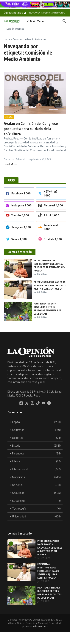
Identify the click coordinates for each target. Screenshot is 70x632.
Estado (9, 116)
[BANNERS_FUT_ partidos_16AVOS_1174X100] (35, 4)
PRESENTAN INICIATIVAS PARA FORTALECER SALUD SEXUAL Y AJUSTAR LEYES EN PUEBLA (50, 285)
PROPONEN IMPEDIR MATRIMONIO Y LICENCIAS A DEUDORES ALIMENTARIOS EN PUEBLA (49, 548)
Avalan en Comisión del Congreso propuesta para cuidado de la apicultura (31, 128)
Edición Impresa (15, 28)
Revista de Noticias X (37, 626)
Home (7, 39)
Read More (10, 164)
